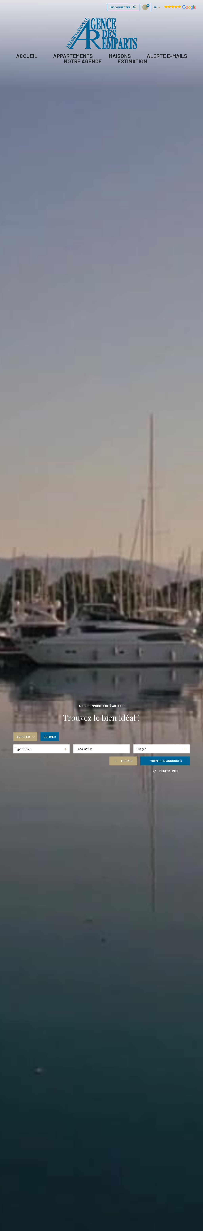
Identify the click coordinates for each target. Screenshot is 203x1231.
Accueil (26, 56)
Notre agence (83, 61)
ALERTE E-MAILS (167, 56)
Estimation (132, 61)
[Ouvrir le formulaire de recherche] (123, 760)
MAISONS (120, 56)
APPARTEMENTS (73, 56)
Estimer (50, 737)
